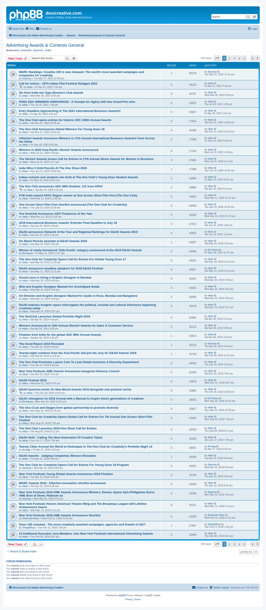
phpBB (121, 595)
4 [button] (239, 58)
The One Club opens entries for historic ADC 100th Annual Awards (65, 120)
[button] (217, 58)
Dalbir (48, 50)
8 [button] (252, 58)
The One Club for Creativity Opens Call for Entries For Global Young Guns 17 (72, 259)
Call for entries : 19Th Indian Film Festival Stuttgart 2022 (58, 83)
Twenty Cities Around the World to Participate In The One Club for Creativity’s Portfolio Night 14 (85, 446)
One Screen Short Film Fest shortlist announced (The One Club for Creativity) (73, 204)
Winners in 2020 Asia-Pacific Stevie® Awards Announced (58, 149)
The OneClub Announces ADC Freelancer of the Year (55, 213)
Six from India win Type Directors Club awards (51, 92)
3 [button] (234, 58)
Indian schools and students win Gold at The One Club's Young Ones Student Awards (78, 177)
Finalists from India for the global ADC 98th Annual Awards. (60, 334)
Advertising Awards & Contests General (45, 45)
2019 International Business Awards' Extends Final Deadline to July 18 (68, 222)
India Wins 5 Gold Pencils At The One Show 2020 (53, 168)
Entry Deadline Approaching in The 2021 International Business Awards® (70, 111)
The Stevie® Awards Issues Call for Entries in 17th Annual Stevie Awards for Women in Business (86, 159)
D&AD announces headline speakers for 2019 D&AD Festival (61, 268)
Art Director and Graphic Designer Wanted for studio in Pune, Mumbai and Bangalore (78, 295)
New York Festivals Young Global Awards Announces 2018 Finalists (66, 474)
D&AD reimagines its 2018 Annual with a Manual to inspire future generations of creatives (81, 398)
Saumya (26, 78)
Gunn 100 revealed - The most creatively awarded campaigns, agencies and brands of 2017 (82, 524)
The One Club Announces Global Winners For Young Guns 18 (62, 129)
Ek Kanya (27, 253)
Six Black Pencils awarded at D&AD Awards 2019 (53, 241)
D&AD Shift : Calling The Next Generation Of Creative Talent (60, 437)
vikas (29, 87)
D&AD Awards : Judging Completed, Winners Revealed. (57, 455)
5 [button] (244, 58)
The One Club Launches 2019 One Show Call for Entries (58, 428)
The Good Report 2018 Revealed (41, 343)
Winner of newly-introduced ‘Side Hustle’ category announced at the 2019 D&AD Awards (80, 250)
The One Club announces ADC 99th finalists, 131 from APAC (61, 186)
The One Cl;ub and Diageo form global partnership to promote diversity (68, 407)
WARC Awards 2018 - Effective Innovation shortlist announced (62, 483)
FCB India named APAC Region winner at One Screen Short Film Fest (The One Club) (78, 195)
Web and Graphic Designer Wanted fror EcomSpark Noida (59, 286)
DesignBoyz (28, 527)
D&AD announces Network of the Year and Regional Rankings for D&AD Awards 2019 (78, 232)
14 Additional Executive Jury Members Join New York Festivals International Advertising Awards (86, 533)
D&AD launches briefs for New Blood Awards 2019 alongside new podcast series (75, 389)
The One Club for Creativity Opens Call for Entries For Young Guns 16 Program (74, 465)
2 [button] (229, 58)
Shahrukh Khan (30, 518)
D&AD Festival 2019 (32, 380)
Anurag (26, 449)
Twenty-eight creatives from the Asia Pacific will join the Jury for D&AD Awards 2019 (77, 353)
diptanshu (38, 50)
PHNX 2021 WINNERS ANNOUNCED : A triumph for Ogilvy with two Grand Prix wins (77, 101)
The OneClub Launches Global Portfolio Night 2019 (54, 316)
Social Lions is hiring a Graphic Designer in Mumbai (55, 277)
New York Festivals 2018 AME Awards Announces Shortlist (60, 515)
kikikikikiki (26, 50)
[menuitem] (29, 28)
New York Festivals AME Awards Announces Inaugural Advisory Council (69, 371)
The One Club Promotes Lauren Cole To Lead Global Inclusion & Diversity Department (79, 362)
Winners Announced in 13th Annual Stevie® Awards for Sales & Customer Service (76, 325)
